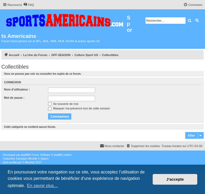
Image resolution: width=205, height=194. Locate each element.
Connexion (12, 82)
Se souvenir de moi (63, 103)
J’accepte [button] (175, 179)
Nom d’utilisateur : (17, 89)
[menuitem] (28, 5)
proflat (13, 162)
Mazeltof (30, 162)
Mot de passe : (14, 97)
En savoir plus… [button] (42, 185)
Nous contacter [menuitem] (112, 146)
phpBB (25, 154)
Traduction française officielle (20, 158)
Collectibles (15, 67)
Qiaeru (45, 158)
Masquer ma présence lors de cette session (79, 108)
